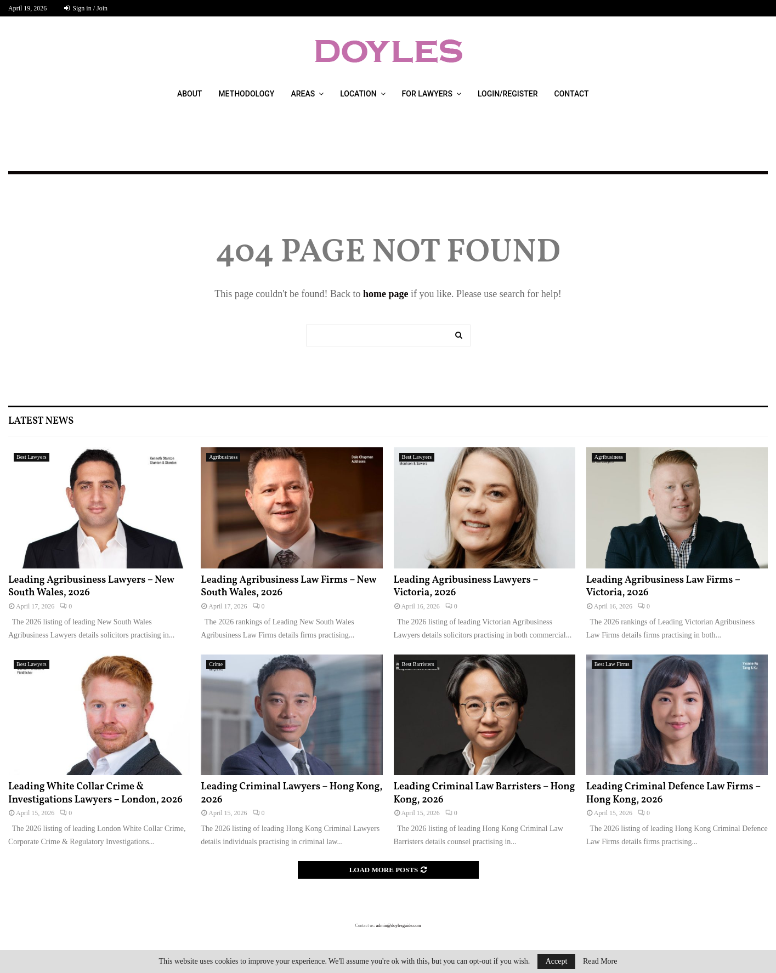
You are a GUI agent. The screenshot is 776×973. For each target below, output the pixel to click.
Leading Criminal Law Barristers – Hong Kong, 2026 (484, 793)
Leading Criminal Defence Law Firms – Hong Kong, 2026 (673, 793)
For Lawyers (427, 93)
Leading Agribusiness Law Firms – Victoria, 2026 (663, 586)
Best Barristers (418, 664)
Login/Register (508, 93)
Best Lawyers (31, 457)
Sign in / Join (85, 8)
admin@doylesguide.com (398, 925)
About (189, 93)
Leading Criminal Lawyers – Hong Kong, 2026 (291, 793)
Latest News (40, 421)
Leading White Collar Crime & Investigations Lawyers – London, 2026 (95, 793)
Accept (557, 961)
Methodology (246, 93)
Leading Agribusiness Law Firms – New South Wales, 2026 (288, 586)
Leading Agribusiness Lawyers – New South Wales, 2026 (91, 586)
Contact (571, 93)
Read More (600, 961)
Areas (303, 93)
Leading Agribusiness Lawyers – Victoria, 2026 (466, 586)
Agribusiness (223, 457)
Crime (216, 664)
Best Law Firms (612, 664)
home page (386, 293)
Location (358, 93)
